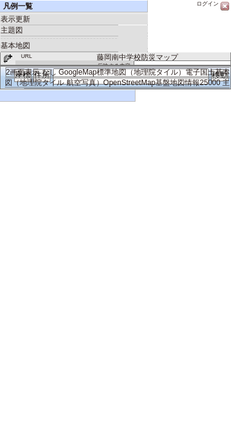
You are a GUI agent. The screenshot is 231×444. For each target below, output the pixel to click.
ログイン (208, 4)
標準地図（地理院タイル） (141, 72)
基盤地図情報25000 (187, 82)
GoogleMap (78, 72)
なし (49, 72)
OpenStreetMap (129, 82)
